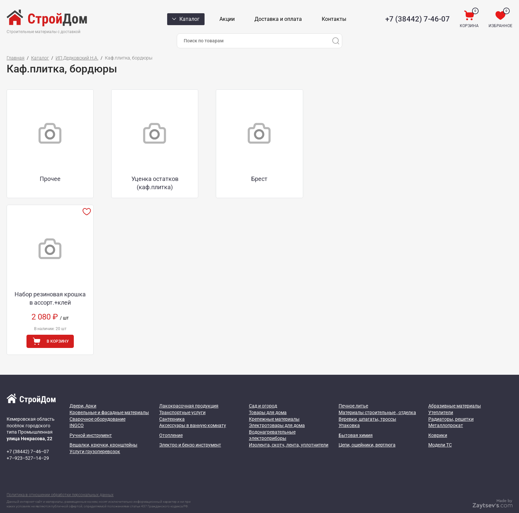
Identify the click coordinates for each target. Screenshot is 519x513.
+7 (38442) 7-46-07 (417, 19)
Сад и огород (263, 393)
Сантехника (172, 406)
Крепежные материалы (274, 406)
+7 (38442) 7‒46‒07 (28, 439)
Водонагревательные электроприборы (272, 423)
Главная (15, 58)
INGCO (77, 413)
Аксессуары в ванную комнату (192, 413)
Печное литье (353, 393)
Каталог (40, 58)
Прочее (47, 172)
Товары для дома (268, 400)
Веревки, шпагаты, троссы (367, 406)
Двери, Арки (83, 393)
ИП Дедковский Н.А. (77, 58)
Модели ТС (440, 432)
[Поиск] (335, 40)
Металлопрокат (445, 413)
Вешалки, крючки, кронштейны (103, 432)
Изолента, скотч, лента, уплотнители (288, 432)
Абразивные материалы (454, 393)
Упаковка (349, 413)
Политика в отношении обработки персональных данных (60, 482)
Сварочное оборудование (97, 406)
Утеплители (440, 400)
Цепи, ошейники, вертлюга (367, 432)
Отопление (171, 422)
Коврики (437, 422)
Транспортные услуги (182, 400)
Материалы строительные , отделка (377, 400)
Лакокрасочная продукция (188, 393)
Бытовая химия (356, 422)
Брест (217, 172)
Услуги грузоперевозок (95, 439)
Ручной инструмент (91, 422)
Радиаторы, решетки (451, 406)
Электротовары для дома (277, 413)
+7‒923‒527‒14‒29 (28, 446)
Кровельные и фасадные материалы (109, 400)
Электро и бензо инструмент (190, 432)
